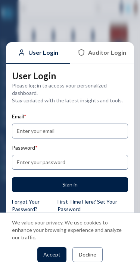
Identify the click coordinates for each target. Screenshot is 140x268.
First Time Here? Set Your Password (87, 205)
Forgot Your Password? (26, 205)
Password (25, 147)
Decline (87, 254)
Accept (51, 254)
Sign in (70, 184)
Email (19, 116)
